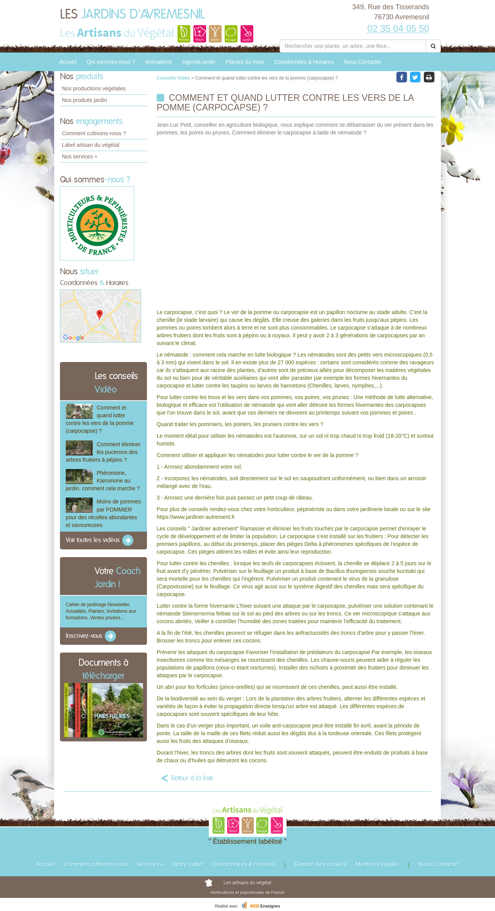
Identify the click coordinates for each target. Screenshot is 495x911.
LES (132, 14)
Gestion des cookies (320, 864)
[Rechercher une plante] (353, 46)
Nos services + (79, 156)
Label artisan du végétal (90, 145)
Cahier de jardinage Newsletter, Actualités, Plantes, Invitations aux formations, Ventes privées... (101, 611)
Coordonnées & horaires (243, 864)
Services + (150, 864)
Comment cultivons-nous (96, 864)
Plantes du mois (244, 62)
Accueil (68, 62)
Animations (158, 62)
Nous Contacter (362, 62)
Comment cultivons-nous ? (94, 133)
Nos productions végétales (94, 88)
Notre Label (188, 864)
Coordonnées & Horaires (304, 62)
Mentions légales (377, 864)
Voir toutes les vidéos (100, 540)
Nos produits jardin (84, 100)
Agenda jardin (198, 62)
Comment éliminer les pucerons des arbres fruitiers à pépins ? (103, 452)
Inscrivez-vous (91, 636)
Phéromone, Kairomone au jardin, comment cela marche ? (103, 480)
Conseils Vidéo (174, 78)
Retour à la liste (192, 778)
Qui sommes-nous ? (111, 62)
